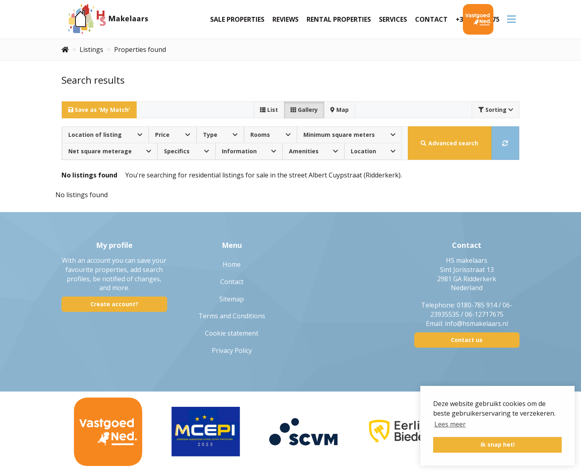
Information (249, 151)
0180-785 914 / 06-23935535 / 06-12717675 (471, 310)
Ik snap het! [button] (498, 444)
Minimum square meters (349, 134)
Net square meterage (109, 151)
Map (339, 109)
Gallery (304, 109)
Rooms (270, 134)
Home (232, 264)
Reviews (285, 19)
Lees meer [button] (450, 424)
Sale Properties (237, 19)
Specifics (186, 151)
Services (393, 19)
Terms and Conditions (231, 315)
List (269, 109)
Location (373, 151)
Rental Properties (339, 19)
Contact (431, 19)
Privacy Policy (232, 350)
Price (172, 134)
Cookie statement (231, 333)
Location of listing (105, 134)
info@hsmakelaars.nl (476, 323)
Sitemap (231, 299)
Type (220, 134)
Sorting (495, 109)
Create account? (114, 304)
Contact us (467, 340)
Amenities (313, 151)
